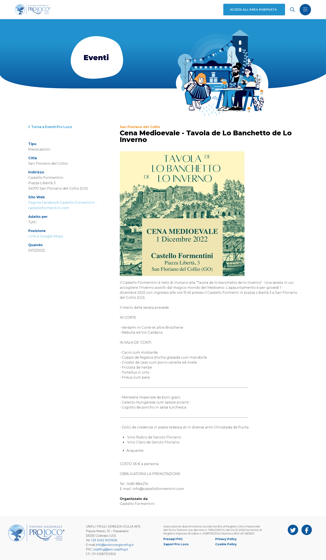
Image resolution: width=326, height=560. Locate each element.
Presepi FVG (173, 539)
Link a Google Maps (45, 236)
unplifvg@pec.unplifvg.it (110, 549)
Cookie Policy (226, 544)
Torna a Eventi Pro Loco (50, 127)
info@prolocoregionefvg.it (115, 545)
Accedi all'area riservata (253, 9)
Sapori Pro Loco (176, 544)
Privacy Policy (226, 539)
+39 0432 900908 (104, 540)
